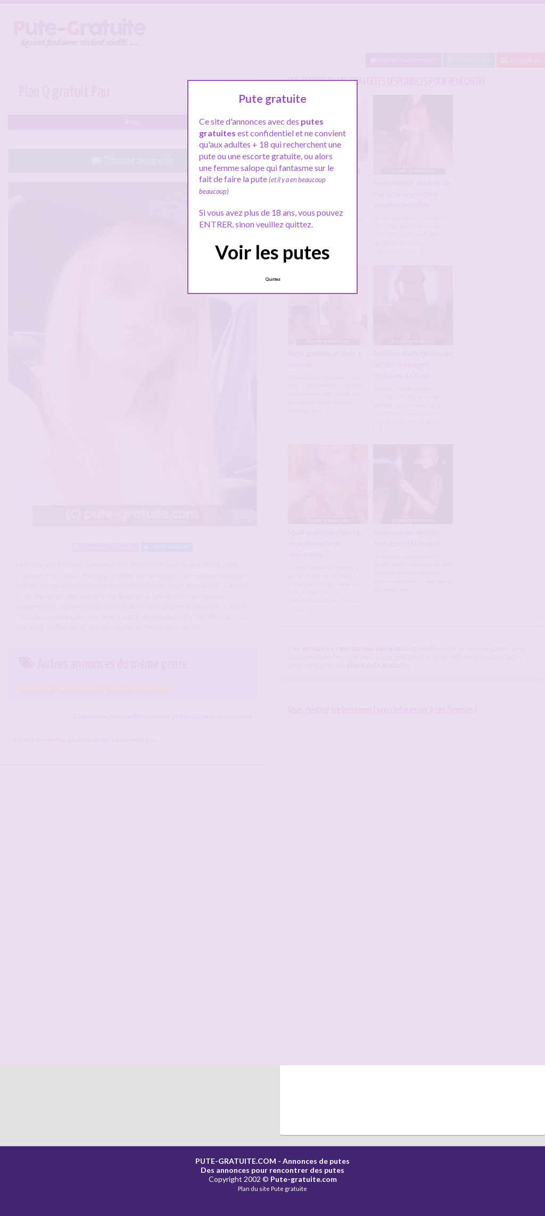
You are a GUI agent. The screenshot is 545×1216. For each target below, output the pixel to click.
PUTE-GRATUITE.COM (235, 1160)
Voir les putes (272, 252)
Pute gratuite (289, 1188)
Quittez (272, 279)
